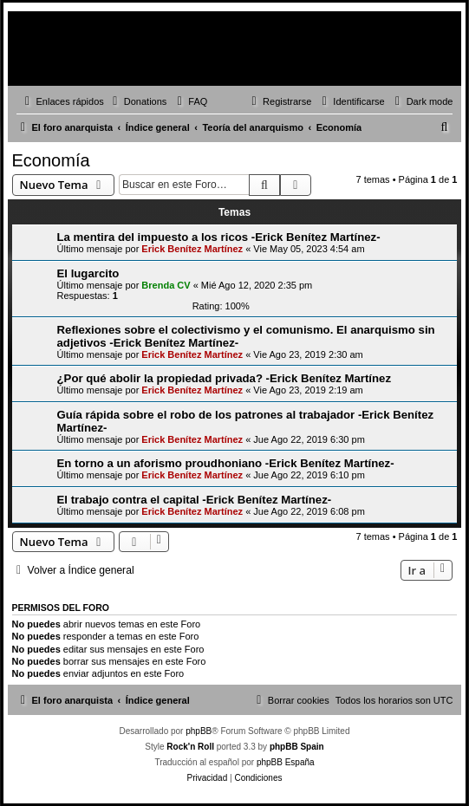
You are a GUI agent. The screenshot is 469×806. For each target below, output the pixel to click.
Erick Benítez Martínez (192, 249)
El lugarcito (88, 273)
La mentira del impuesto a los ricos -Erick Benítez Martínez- (219, 237)
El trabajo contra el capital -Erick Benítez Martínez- (194, 499)
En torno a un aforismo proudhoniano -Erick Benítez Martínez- (225, 463)
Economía (51, 160)
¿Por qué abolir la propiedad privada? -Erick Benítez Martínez (224, 378)
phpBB (199, 731)
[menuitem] (137, 101)
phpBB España (286, 762)
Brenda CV (165, 285)
